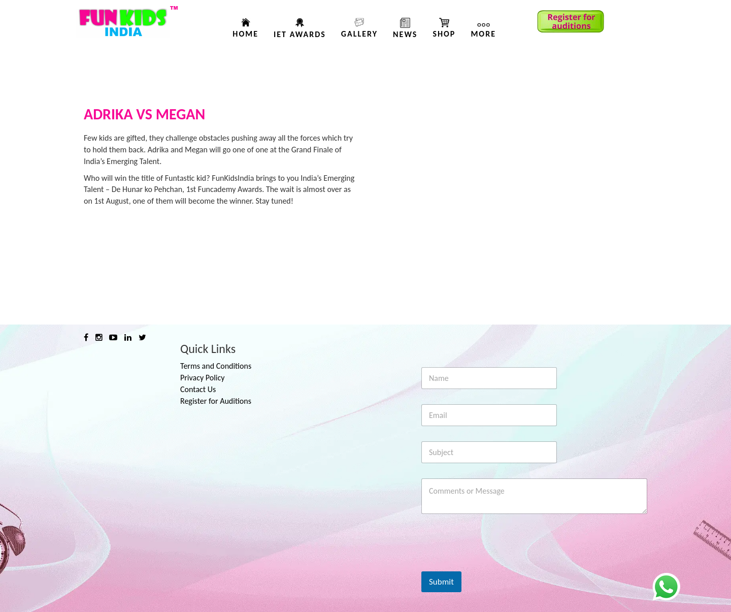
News (405, 34)
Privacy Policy (202, 377)
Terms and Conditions (215, 366)
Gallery (359, 34)
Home (245, 34)
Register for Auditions (215, 401)
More (483, 34)
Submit (441, 581)
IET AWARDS (300, 34)
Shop (444, 34)
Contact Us (198, 389)
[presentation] (498, 565)
